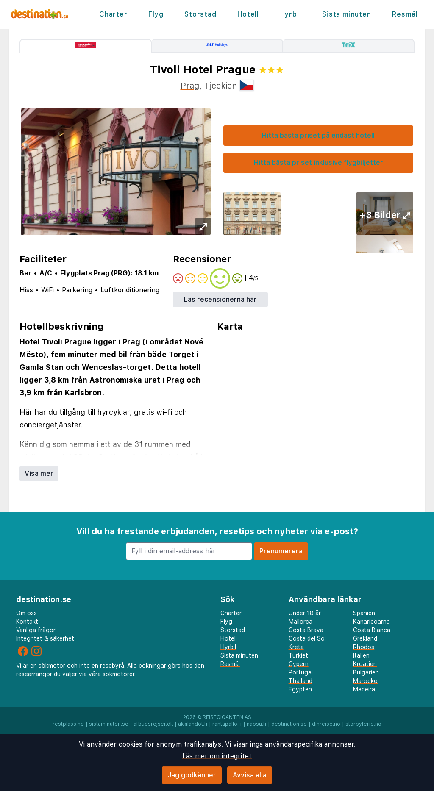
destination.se (289, 724)
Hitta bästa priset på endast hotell (318, 135)
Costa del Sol (307, 638)
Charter (113, 14)
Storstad (200, 14)
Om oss (26, 613)
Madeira (364, 689)
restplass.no (68, 724)
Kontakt (27, 621)
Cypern (299, 664)
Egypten (300, 689)
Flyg (155, 14)
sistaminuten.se (108, 724)
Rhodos (363, 647)
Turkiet (298, 655)
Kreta (296, 647)
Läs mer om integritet (217, 756)
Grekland (365, 638)
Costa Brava (306, 630)
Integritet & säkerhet (45, 638)
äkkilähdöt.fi (192, 724)
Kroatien (365, 664)
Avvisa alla (250, 775)
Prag (190, 85)
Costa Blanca (371, 630)
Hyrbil (290, 14)
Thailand (300, 680)
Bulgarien (366, 672)
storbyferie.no (363, 724)
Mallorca (300, 621)
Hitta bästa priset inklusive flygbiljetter (318, 162)
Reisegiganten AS (227, 717)
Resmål (405, 14)
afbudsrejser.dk (153, 724)
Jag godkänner (191, 775)
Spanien (364, 613)
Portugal (301, 672)
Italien (361, 655)
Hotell (248, 14)
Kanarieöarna (371, 621)
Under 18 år (305, 613)
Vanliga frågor (36, 630)
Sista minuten (346, 14)
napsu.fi (256, 724)
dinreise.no (326, 724)
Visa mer (39, 473)
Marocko (365, 680)
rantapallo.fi (227, 724)
